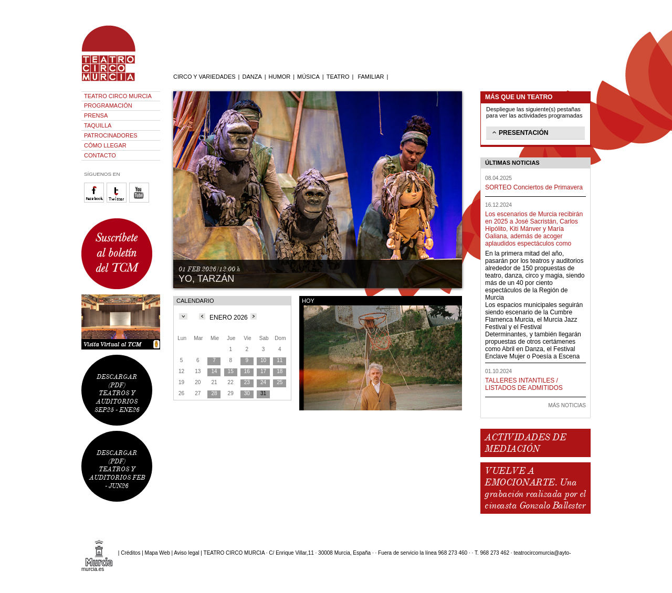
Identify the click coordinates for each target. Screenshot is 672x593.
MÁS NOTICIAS (567, 405)
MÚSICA (308, 76)
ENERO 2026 (228, 317)
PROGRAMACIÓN (108, 105)
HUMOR (280, 76)
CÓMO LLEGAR (105, 145)
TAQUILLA (97, 125)
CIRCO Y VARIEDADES (204, 76)
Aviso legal (186, 553)
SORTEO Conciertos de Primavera (534, 187)
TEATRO (338, 76)
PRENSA (96, 115)
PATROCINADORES (111, 135)
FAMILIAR (371, 76)
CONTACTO (100, 155)
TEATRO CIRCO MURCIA (118, 96)
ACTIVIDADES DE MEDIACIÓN (525, 442)
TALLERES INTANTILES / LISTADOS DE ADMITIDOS (524, 384)
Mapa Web (157, 553)
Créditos (130, 553)
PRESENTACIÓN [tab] (519, 132)
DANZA (251, 76)
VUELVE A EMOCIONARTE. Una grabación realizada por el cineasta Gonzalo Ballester (535, 488)
